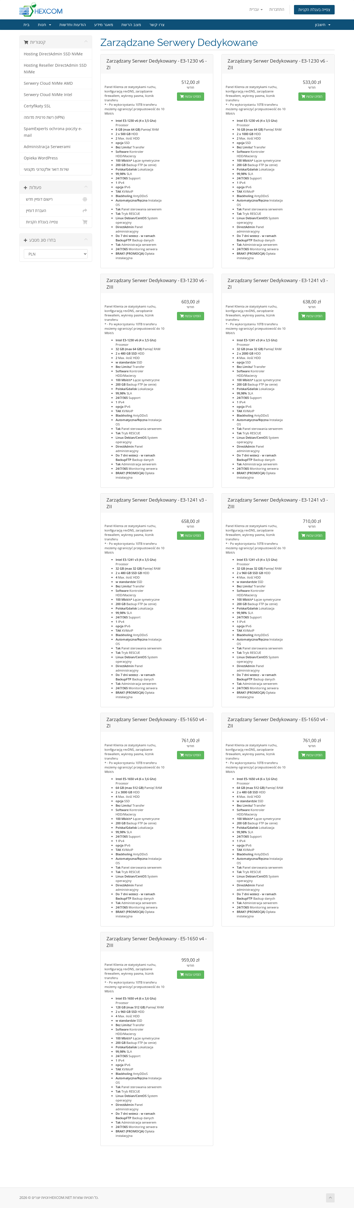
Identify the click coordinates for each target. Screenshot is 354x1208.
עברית (256, 9)
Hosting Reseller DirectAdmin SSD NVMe (55, 68)
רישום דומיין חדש (56, 199)
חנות (44, 24)
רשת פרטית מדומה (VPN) (44, 117)
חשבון (322, 24)
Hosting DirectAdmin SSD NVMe (53, 53)
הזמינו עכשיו (190, 96)
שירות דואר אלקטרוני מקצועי (46, 169)
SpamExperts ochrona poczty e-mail (53, 132)
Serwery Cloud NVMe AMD (48, 83)
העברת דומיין (56, 210)
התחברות (276, 9)
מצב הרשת (131, 24)
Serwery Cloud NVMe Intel (48, 94)
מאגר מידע (103, 24)
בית (27, 24)
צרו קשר (157, 24)
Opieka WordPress (41, 158)
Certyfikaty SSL (37, 106)
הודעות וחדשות (72, 24)
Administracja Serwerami (47, 146)
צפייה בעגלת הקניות (314, 9)
